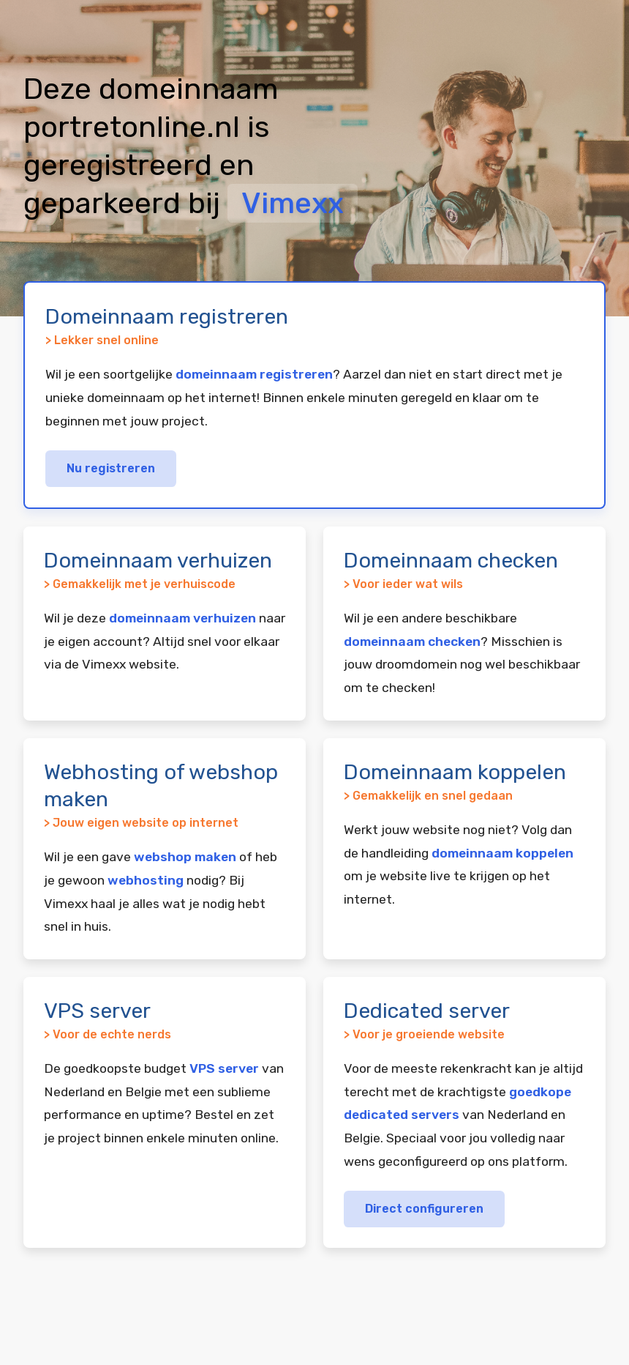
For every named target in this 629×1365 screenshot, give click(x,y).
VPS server (224, 1068)
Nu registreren (111, 468)
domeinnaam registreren (254, 374)
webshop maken (185, 856)
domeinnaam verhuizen (182, 618)
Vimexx (292, 203)
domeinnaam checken (412, 641)
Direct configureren (424, 1209)
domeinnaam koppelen (502, 853)
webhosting (146, 880)
